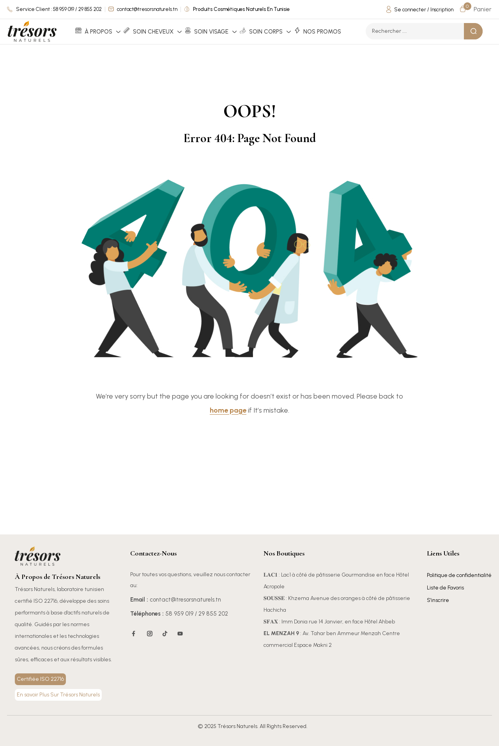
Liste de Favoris (445, 587)
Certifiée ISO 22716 (40, 679)
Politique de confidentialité (459, 575)
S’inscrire (438, 600)
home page (228, 410)
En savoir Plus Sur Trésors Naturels (58, 694)
